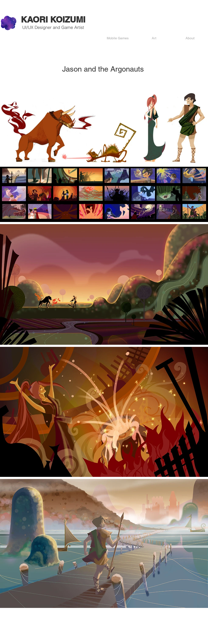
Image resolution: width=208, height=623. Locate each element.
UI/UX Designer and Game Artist (53, 27)
